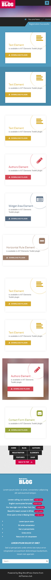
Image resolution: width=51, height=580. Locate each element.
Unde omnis (26, 532)
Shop (32, 457)
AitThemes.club (25, 576)
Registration (18, 452)
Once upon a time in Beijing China (20, 514)
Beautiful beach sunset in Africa (20, 511)
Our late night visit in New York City (20, 507)
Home (48, 19)
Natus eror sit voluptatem (26, 536)
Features (20, 457)
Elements (34, 452)
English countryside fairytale (20, 503)
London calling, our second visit (20, 499)
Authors (36, 448)
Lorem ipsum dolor (26, 521)
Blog (24, 448)
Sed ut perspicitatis (26, 529)
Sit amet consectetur (26, 525)
